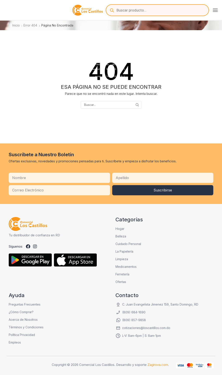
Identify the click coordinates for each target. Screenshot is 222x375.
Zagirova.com (157, 365)
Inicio (16, 25)
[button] (215, 10)
